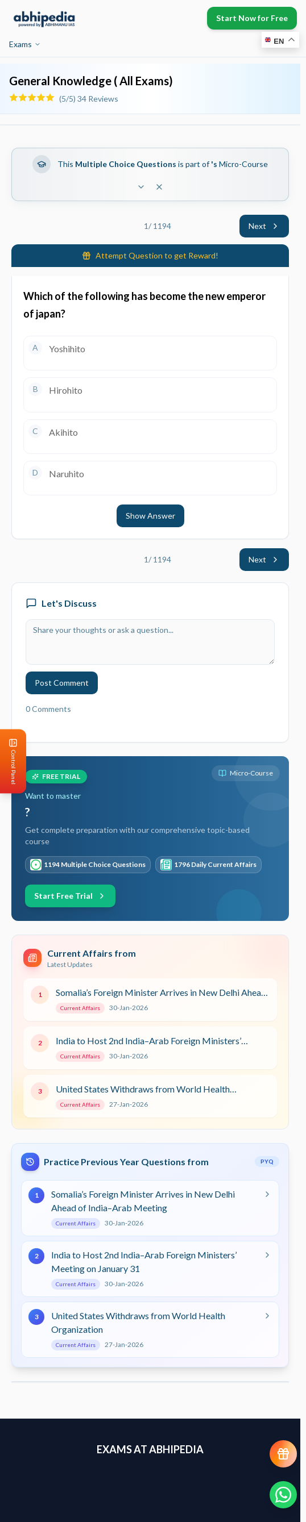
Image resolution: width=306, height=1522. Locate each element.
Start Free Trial (70, 895)
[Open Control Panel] (9, 761)
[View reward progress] (283, 1453)
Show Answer (150, 515)
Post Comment (62, 682)
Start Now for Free (252, 18)
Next (264, 226)
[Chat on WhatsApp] (283, 1494)
